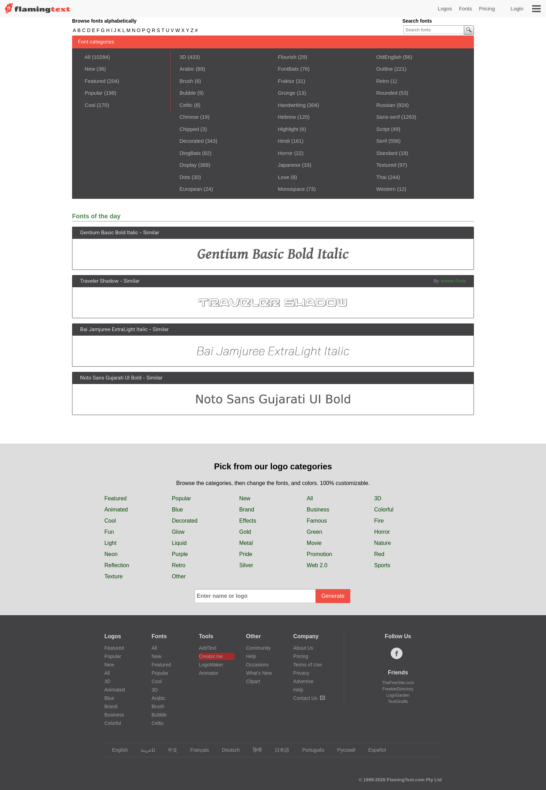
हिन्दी (254, 750)
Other (179, 576)
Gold (245, 532)
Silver (246, 565)
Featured (95, 81)
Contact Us (309, 698)
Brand (246, 510)
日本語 (278, 750)
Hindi (284, 141)
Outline (384, 69)
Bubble (188, 93)
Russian (385, 105)
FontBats (288, 69)
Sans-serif (388, 117)
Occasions (257, 664)
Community (258, 648)
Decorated (192, 141)
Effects (247, 521)
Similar (151, 232)
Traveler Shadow (99, 281)
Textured (386, 165)
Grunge (286, 93)
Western (386, 189)
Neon (111, 554)
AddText (208, 648)
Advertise (303, 681)
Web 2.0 (317, 565)
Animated (116, 510)
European (191, 189)
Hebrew (287, 117)
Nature (382, 543)
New (90, 69)
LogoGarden (398, 695)
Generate (333, 596)
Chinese (189, 117)
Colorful (383, 510)
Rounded (387, 93)
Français (196, 750)
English (117, 750)
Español (373, 750)
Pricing (487, 8)
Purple (180, 554)
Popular (94, 93)
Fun (109, 532)
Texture (113, 576)
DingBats (190, 153)
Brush (186, 81)
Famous (317, 521)
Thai (381, 177)
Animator (208, 673)
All (88, 57)
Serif (381, 141)
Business (318, 510)
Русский (342, 750)
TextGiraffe (398, 701)
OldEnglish (389, 57)
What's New (259, 673)
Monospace (291, 189)
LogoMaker (211, 664)
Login (516, 8)
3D (183, 57)
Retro (382, 81)
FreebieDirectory (398, 689)
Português (310, 750)
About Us (303, 648)
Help (251, 656)
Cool (90, 105)
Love (283, 177)
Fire (379, 521)
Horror (285, 153)
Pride (245, 554)
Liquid (179, 543)
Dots (185, 177)
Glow (178, 532)
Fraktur (286, 81)
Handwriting (291, 105)
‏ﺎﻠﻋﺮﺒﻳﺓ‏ (144, 750)
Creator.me (211, 656)
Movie (314, 543)
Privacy (301, 673)
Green (314, 532)
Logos (445, 8)
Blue (177, 510)
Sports (382, 565)
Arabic (187, 69)
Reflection (116, 565)
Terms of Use (307, 664)
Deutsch (227, 750)
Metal (246, 543)
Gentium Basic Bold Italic (109, 232)
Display (188, 165)
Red (379, 554)
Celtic (186, 105)
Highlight (288, 129)
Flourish (287, 57)
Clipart (253, 681)
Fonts (465, 8)
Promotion (319, 554)
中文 (169, 750)
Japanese (289, 165)
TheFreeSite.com (398, 682)
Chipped (189, 129)
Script (383, 129)
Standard (387, 153)
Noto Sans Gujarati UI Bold (110, 378)
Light (110, 543)
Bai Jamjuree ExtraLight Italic (114, 329)
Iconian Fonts (453, 281)
